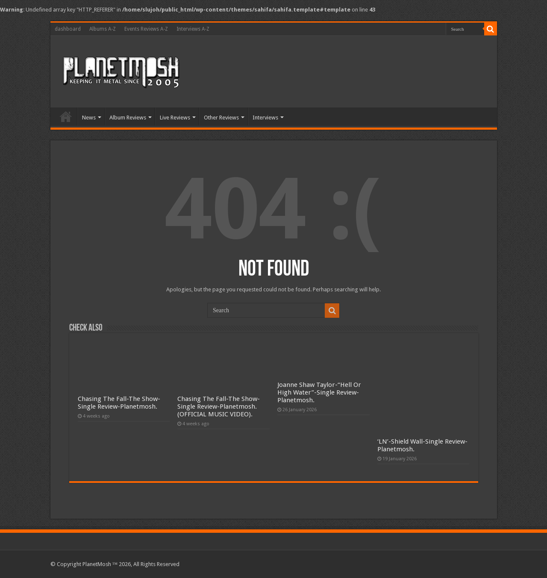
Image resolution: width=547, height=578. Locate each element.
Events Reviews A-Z (146, 29)
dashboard (68, 29)
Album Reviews (127, 117)
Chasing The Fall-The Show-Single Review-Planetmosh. (119, 402)
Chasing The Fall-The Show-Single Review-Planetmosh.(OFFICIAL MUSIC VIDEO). (218, 406)
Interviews (265, 117)
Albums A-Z (102, 29)
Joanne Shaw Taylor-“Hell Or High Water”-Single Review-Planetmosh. (319, 392)
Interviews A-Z (192, 29)
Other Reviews (221, 117)
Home (66, 116)
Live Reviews (175, 117)
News (89, 117)
